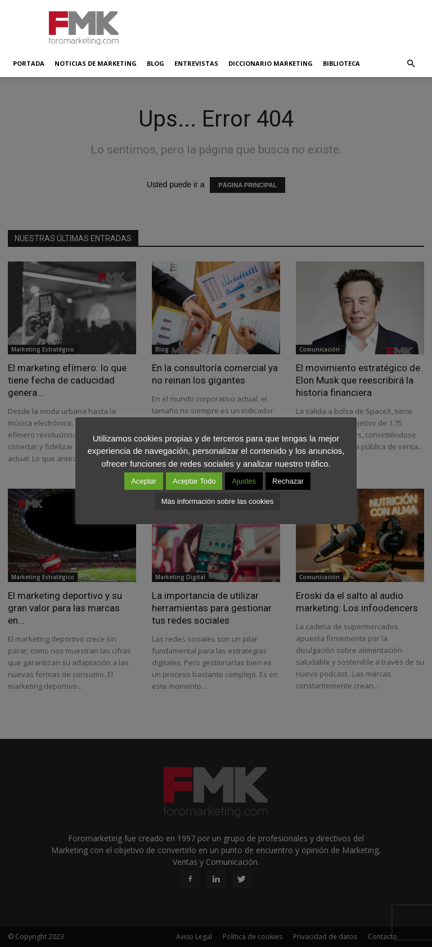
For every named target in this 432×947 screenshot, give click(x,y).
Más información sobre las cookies (217, 501)
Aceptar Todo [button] (194, 481)
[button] (410, 63)
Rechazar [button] (288, 481)
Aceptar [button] (143, 481)
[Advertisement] (292, 25)
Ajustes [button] (244, 481)
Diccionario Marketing (270, 63)
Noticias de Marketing (96, 63)
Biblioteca (341, 63)
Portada (28, 63)
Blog (155, 63)
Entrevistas (196, 63)
